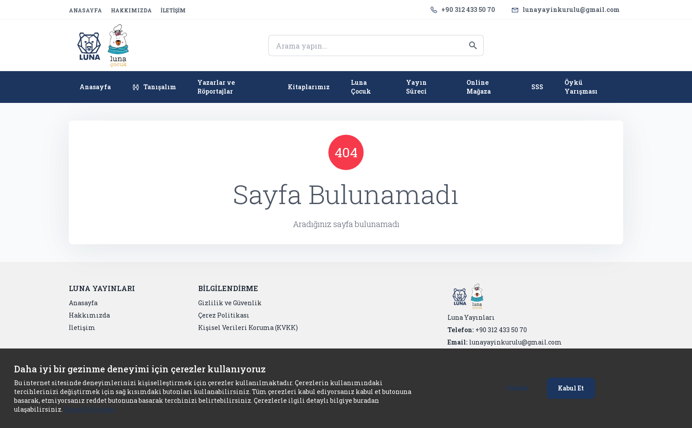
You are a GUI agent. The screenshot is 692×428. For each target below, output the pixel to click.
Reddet (518, 388)
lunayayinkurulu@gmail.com (571, 9)
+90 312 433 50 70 (468, 9)
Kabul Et (571, 388)
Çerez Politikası (89, 409)
